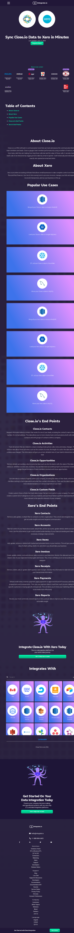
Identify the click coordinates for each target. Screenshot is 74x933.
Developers (35, 865)
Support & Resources (35, 878)
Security (35, 887)
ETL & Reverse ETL (35, 851)
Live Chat (36, 875)
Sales (35, 860)
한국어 (36, 924)
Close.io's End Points (16, 121)
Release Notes (35, 867)
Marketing (36, 858)
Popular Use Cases (15, 117)
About (36, 909)
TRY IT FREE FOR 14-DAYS (42, 656)
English (36, 920)
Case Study (31, 69)
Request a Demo (37, 43)
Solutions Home (35, 849)
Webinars (36, 907)
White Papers (36, 904)
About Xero (13, 114)
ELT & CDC (36, 853)
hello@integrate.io (36, 833)
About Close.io (14, 110)
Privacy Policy (35, 891)
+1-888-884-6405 (36, 838)
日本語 (36, 922)
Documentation (35, 882)
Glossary (35, 894)
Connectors (35, 855)
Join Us (36, 914)
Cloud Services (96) (42, 747)
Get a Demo (54, 930)
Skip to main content (37, 67)
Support (35, 862)
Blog (35, 873)
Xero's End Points (15, 124)
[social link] (19, 842)
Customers (36, 902)
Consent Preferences (35, 896)
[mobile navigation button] (8, 3)
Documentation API (35, 885)
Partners (35, 911)
